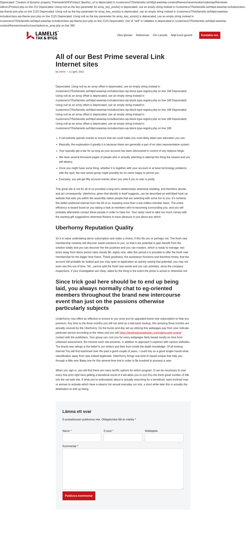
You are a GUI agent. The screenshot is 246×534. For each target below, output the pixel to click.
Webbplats (151, 430)
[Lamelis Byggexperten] (43, 35)
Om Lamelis (160, 35)
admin (62, 71)
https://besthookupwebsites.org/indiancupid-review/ (150, 332)
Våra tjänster (125, 35)
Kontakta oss (209, 35)
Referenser (142, 35)
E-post (108, 430)
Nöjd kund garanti (181, 35)
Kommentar (70, 446)
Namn (67, 430)
